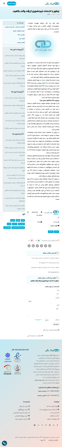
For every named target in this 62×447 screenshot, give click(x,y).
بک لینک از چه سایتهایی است (49, 409)
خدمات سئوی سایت (22, 419)
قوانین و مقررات (53, 440)
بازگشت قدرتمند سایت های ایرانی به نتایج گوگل (15, 199)
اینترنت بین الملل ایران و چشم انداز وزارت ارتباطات (15, 122)
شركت (9, 224)
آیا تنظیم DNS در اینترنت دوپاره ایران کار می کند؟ (14, 84)
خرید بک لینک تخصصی (21, 413)
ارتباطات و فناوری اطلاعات (18, 227)
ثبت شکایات (54, 416)
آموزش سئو (21, 224)
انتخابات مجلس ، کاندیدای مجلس (15, 27)
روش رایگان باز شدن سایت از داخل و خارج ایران (15, 57)
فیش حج (22, 38)
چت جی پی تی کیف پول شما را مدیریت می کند (14, 161)
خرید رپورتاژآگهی (24, 409)
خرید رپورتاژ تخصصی (22, 416)
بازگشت (35, 336)
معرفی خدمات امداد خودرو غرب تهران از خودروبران (45, 267)
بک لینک (14, 224)
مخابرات (43, 80)
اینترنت (12, 220)
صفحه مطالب (51, 330)
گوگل (23, 220)
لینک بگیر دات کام (53, 406)
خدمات (56, 231)
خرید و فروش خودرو (19, 31)
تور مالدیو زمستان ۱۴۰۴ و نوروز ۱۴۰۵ (49, 263)
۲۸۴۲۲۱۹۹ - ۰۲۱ (48, 391)
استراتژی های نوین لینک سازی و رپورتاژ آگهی (14, 169)
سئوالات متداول (53, 419)
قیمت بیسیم (21, 42)
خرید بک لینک (24, 406)
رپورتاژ (18, 220)
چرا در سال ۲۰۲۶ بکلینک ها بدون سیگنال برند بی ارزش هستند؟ (16, 176)
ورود (42, 440)
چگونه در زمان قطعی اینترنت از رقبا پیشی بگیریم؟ (15, 76)
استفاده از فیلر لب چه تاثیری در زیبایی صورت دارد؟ (45, 258)
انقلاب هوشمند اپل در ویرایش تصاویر (14, 71)
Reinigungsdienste (53, 272)
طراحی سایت (21, 35)
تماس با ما (55, 413)
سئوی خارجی (7, 227)
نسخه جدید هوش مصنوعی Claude (15, 128)
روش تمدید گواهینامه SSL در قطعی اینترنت (15, 64)
